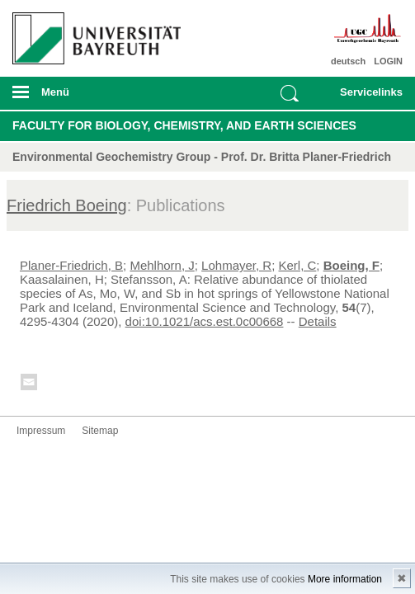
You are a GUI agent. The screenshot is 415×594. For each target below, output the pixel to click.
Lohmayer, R (236, 265)
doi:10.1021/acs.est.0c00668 (204, 321)
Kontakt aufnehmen (30, 385)
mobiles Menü (91, 97)
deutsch (348, 61)
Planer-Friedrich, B (71, 265)
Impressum (41, 430)
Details (318, 321)
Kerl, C (298, 265)
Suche (290, 93)
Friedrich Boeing (67, 205)
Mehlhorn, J (162, 265)
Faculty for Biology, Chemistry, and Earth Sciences (184, 125)
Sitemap (100, 430)
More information (345, 579)
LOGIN (388, 61)
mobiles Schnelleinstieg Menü (365, 97)
